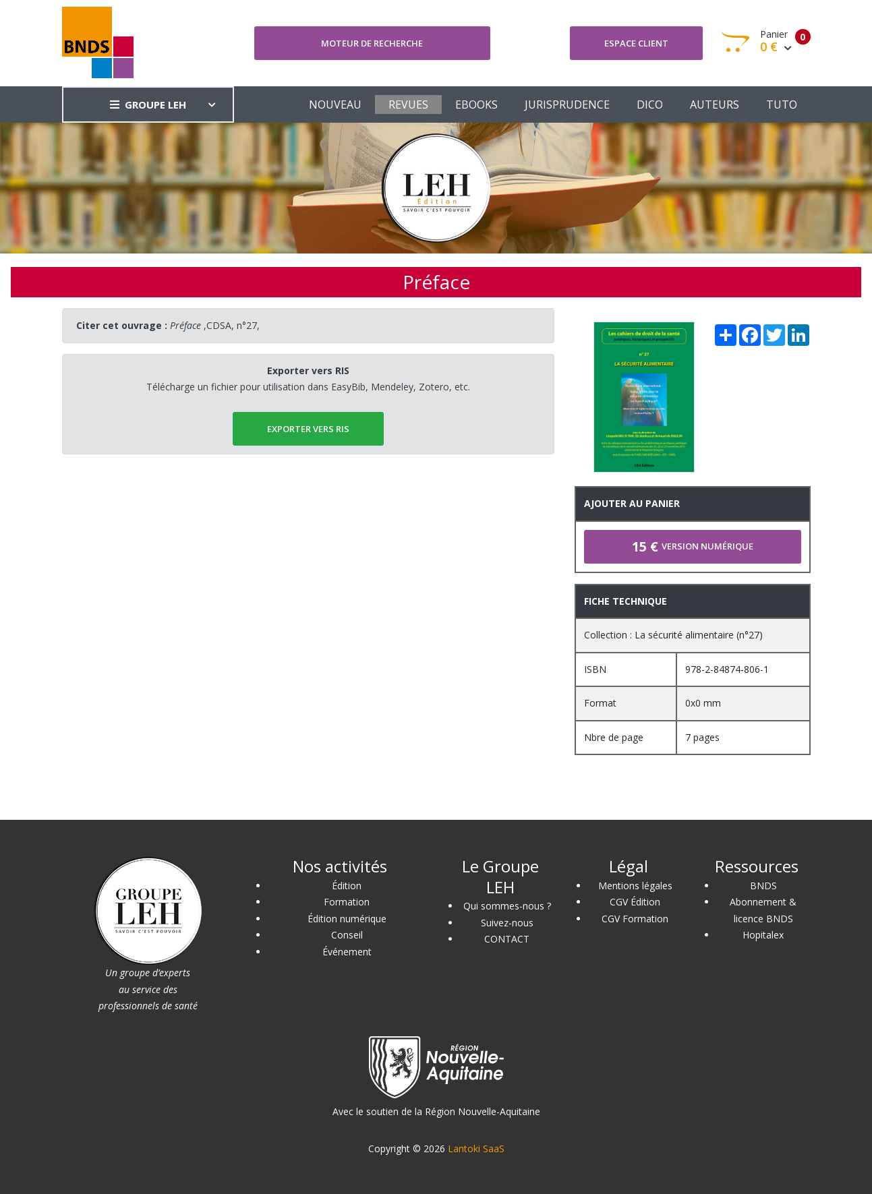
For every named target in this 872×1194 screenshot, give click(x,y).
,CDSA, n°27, (215, 325)
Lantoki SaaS (476, 1148)
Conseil (347, 934)
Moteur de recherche (372, 43)
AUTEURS (714, 104)
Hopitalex (763, 934)
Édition (346, 885)
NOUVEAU (335, 104)
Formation (347, 901)
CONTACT (506, 938)
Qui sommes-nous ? (507, 905)
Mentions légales (635, 885)
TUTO (781, 104)
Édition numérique (347, 918)
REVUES (408, 104)
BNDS (763, 885)
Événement (347, 951)
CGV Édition (635, 901)
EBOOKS (476, 104)
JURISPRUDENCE (567, 104)
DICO (650, 104)
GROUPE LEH (148, 104)
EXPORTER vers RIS (308, 429)
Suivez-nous (507, 922)
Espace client (636, 43)
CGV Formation (635, 918)
